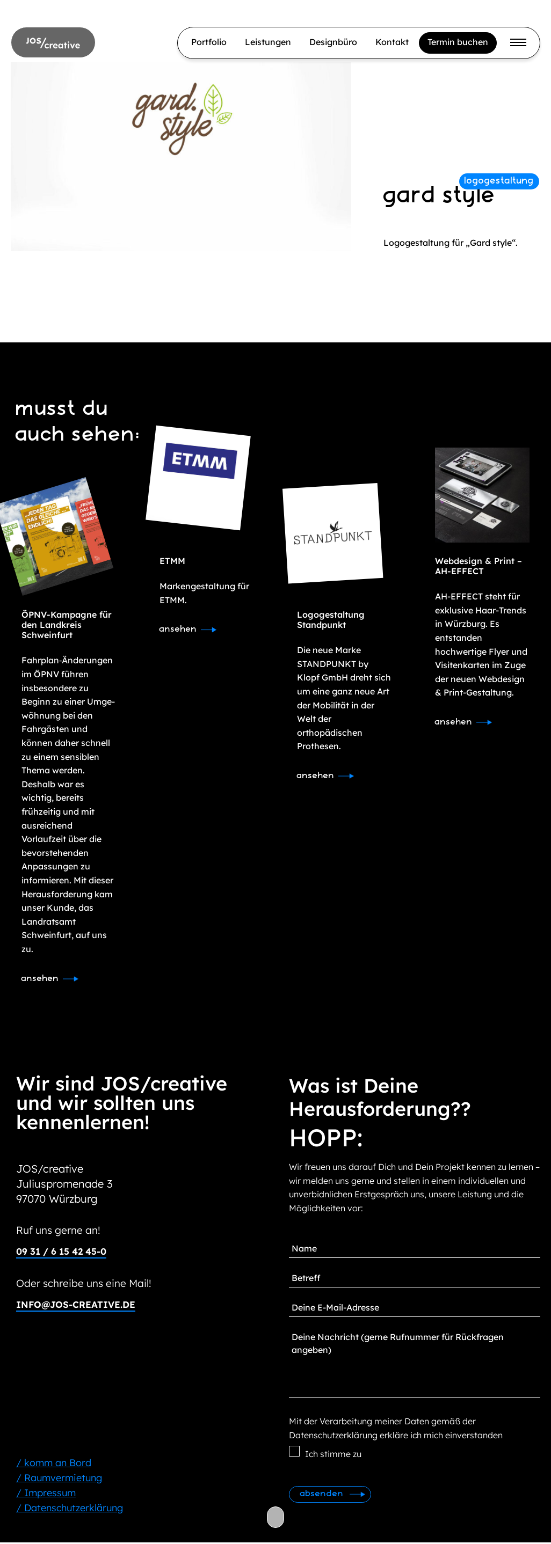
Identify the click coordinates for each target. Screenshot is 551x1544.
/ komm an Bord (53, 1464)
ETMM (172, 560)
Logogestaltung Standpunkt (331, 619)
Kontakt (392, 41)
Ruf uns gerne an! (61, 1231)
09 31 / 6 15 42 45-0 (65, 1252)
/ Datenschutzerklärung (69, 1509)
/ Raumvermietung (59, 1479)
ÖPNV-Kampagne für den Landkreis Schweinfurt (66, 624)
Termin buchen (457, 41)
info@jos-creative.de (78, 1305)
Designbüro (333, 41)
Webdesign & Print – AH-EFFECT (478, 565)
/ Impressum (46, 1494)
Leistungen (268, 41)
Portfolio (209, 41)
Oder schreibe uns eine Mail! (87, 1284)
